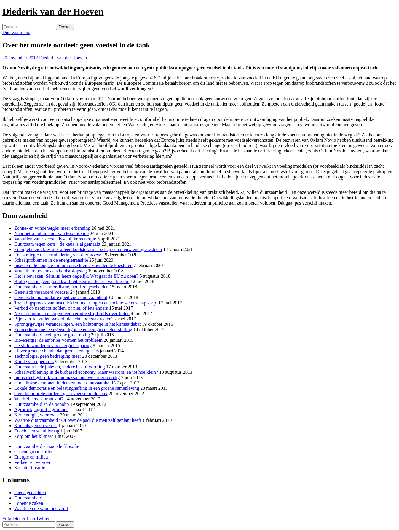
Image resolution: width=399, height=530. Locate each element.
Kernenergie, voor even (36, 414)
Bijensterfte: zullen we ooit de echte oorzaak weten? (64, 318)
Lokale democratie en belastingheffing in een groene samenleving (76, 388)
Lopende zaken (28, 503)
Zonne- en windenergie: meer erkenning (52, 228)
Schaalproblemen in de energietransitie (51, 260)
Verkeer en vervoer (32, 462)
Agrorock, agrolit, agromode (41, 409)
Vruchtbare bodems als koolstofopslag (50, 270)
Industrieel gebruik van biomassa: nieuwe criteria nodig (67, 377)
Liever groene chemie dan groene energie (53, 350)
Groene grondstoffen (34, 451)
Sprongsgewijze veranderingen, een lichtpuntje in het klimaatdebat (77, 324)
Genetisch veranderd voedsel (41, 292)
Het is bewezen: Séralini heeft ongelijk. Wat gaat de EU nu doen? (76, 276)
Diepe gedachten (30, 492)
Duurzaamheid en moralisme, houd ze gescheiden (61, 286)
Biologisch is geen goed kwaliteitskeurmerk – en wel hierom (71, 281)
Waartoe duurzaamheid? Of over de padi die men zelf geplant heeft (77, 420)
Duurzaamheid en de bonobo (41, 404)
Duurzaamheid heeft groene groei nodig (52, 334)
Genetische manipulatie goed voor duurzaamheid (60, 297)
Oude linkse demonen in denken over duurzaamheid (63, 382)
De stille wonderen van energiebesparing (53, 345)
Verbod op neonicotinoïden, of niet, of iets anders (61, 308)
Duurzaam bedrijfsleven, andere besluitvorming (59, 366)
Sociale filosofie (29, 467)
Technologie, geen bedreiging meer (47, 356)
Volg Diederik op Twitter (26, 518)
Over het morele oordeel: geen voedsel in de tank (61, 393)
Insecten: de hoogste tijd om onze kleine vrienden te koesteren (73, 265)
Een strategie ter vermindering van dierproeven (59, 254)
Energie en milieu (31, 456)
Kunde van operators (34, 361)
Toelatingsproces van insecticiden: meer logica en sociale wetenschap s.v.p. (85, 302)
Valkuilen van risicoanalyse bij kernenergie (55, 238)
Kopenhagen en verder (35, 425)
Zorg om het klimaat (33, 436)
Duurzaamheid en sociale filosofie (46, 446)
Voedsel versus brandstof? (39, 398)
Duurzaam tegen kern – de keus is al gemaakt (57, 244)
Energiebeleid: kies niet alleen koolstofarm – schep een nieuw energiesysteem (88, 249)
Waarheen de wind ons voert (41, 508)
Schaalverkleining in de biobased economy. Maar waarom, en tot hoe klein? (86, 372)
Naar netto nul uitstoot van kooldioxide (51, 233)
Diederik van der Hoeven (53, 11)
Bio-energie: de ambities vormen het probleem (58, 340)
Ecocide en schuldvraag (36, 430)
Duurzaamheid (16, 32)
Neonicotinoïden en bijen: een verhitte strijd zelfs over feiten (72, 313)
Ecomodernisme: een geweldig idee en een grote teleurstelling (73, 329)
